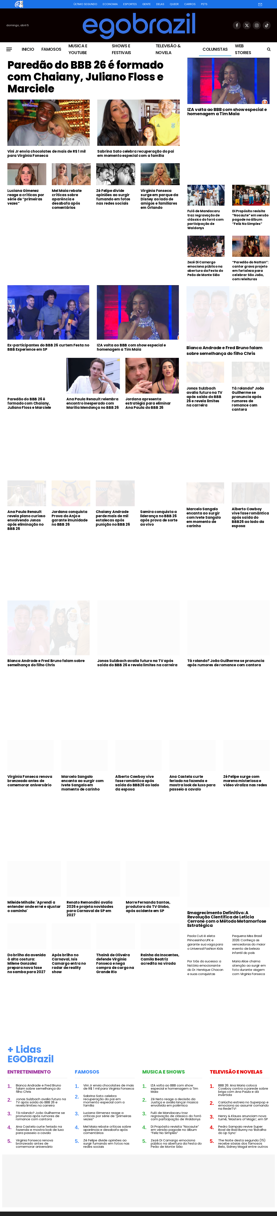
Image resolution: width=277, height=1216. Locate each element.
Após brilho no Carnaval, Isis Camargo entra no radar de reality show (69, 963)
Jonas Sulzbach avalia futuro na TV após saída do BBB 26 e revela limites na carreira (204, 396)
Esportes (130, 4)
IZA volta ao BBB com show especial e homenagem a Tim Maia (227, 111)
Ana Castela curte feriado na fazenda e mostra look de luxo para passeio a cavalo (192, 782)
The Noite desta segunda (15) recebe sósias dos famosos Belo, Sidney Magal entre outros (243, 1143)
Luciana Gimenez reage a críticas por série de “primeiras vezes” (25, 197)
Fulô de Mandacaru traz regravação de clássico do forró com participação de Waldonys (205, 219)
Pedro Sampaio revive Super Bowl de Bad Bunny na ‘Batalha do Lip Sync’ (242, 1129)
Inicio (28, 49)
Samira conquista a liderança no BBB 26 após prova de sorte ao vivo (158, 518)
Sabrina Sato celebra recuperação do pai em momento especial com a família (135, 153)
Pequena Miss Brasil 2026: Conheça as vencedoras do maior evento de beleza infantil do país (248, 944)
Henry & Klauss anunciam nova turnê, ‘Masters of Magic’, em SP (243, 1117)
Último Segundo (85, 4)
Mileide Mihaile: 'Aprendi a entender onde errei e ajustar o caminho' (34, 906)
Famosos (51, 49)
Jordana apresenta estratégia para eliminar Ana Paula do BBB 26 (148, 403)
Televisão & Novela (168, 49)
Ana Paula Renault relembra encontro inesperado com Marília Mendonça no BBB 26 (92, 403)
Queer (174, 4)
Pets (204, 4)
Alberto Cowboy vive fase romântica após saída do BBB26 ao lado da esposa (250, 517)
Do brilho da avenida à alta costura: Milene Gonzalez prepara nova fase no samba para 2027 (26, 963)
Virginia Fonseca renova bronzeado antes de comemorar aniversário (29, 780)
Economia (110, 4)
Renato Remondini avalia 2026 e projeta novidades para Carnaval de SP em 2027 (90, 908)
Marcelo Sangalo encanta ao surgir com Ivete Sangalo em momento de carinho (203, 517)
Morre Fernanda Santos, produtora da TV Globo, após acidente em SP (148, 906)
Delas (160, 4)
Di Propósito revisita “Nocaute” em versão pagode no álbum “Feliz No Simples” (250, 217)
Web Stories (243, 49)
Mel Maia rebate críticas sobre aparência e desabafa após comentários (67, 199)
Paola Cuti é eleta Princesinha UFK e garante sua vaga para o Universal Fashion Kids (205, 942)
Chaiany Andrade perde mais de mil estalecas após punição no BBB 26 (113, 518)
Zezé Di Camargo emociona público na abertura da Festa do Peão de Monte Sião (205, 268)
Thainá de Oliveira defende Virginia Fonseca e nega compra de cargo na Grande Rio (115, 963)
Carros (190, 4)
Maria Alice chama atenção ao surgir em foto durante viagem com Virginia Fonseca (249, 967)
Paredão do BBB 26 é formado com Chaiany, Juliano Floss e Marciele (85, 77)
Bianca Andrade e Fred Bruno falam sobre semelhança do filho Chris (224, 350)
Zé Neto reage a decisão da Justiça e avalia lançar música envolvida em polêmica (174, 1102)
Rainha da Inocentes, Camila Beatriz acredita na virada (160, 959)
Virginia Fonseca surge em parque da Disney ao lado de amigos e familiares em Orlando (159, 199)
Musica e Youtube (78, 49)
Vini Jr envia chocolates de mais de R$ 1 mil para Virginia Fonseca (46, 153)
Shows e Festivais (121, 49)
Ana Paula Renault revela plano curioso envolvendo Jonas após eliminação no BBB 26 (26, 520)
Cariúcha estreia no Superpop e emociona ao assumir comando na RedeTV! (243, 1105)
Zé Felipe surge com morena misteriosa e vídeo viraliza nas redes (245, 780)
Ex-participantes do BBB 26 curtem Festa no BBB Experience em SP (48, 347)
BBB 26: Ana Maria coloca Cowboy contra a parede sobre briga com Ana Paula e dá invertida (243, 1090)
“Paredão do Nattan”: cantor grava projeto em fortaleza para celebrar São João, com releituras (250, 270)
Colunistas (215, 49)
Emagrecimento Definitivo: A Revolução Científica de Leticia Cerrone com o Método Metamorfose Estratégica (226, 919)
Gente (146, 4)
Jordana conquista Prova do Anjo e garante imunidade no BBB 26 (70, 518)
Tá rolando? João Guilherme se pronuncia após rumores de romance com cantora (248, 399)
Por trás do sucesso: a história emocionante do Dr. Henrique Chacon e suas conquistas (205, 967)
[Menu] (9, 49)
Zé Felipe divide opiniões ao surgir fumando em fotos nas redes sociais (113, 197)
